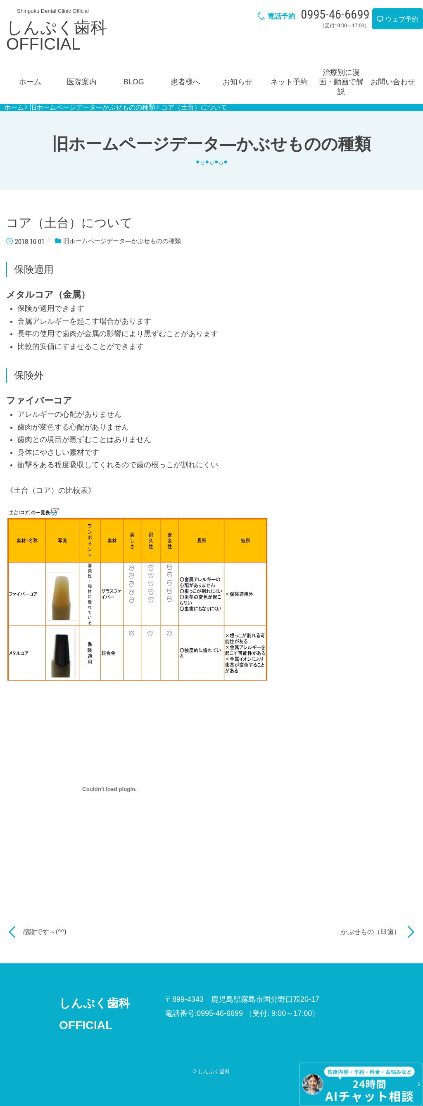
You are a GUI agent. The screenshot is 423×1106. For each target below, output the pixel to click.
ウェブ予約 (397, 19)
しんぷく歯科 (214, 1071)
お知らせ (237, 82)
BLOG (134, 82)
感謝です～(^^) (45, 931)
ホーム (30, 82)
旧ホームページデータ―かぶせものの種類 (92, 107)
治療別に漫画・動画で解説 (341, 82)
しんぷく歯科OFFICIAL (56, 35)
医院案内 (82, 82)
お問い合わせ (393, 82)
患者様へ (185, 82)
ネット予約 (289, 82)
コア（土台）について (194, 107)
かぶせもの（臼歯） (370, 931)
